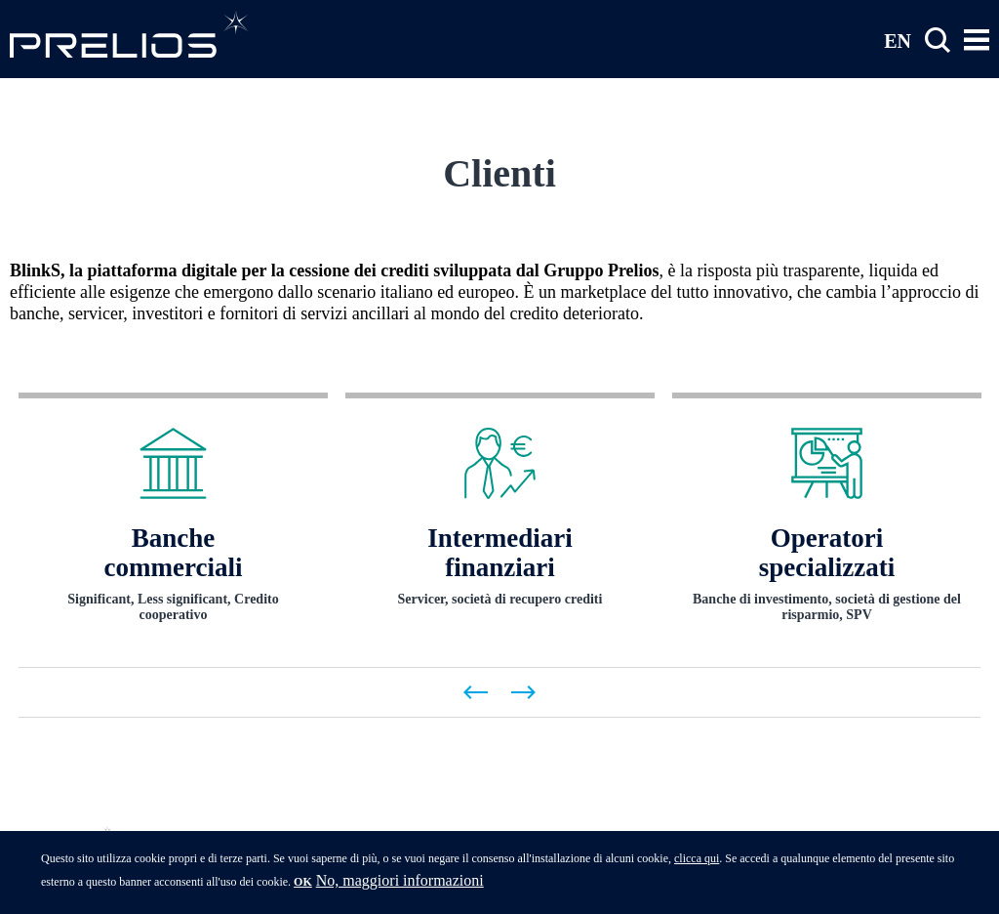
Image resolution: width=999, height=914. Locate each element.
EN (897, 40)
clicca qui (696, 864)
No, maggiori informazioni (400, 886)
